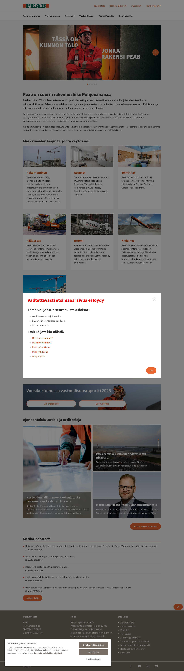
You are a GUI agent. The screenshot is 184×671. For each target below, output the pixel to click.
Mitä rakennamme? (41, 342)
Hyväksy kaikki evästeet (93, 645)
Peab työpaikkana (41, 347)
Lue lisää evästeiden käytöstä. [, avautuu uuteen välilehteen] (48, 653)
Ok (151, 370)
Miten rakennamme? (42, 337)
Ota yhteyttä (38, 356)
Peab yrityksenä (40, 351)
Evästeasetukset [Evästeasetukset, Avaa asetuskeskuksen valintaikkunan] (93, 659)
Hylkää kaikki (93, 652)
